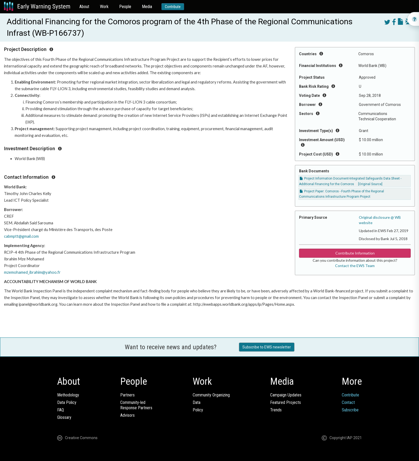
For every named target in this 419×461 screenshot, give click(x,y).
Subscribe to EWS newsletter (266, 347)
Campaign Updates (285, 395)
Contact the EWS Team (355, 265)
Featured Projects (285, 402)
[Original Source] (370, 184)
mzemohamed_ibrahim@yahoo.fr (32, 272)
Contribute (173, 7)
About (84, 6)
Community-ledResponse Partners (136, 405)
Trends (276, 409)
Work (104, 6)
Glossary (64, 417)
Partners (127, 395)
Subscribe (350, 409)
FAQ (60, 409)
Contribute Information (355, 253)
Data (196, 402)
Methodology (68, 395)
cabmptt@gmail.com (21, 236)
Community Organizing (211, 395)
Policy (198, 409)
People (125, 6)
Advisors (127, 415)
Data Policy (66, 402)
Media (147, 6)
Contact (348, 402)
